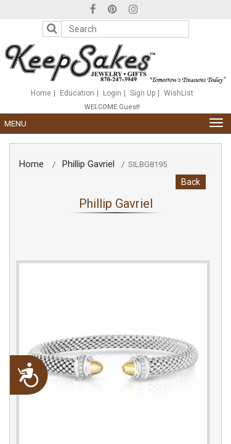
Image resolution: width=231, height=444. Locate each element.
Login (112, 93)
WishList (178, 93)
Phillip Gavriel (88, 164)
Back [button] (190, 182)
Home (41, 93)
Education (77, 93)
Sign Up (142, 93)
